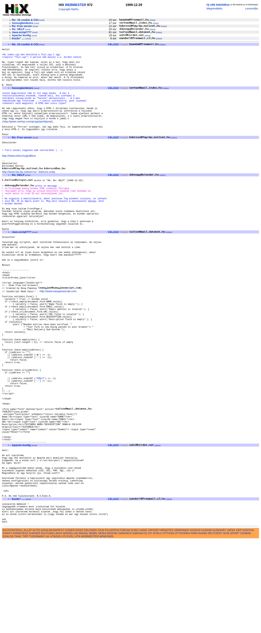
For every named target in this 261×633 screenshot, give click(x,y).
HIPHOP (153, 622)
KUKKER (34, 625)
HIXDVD (195, 622)
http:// (40, 441)
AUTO (36, 622)
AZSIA (45, 622)
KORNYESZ (20, 625)
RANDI (203, 625)
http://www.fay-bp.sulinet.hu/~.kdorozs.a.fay (28, 195)
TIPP (25, 628)
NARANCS (125, 625)
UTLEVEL (68, 628)
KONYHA (248, 622)
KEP (239, 622)
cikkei (152, 20)
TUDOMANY (37, 628)
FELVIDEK (90, 622)
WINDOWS (106, 628)
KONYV (7, 625)
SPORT (234, 625)
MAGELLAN (70, 625)
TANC (18, 628)
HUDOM (206, 622)
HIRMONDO (181, 622)
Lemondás (251, 8)
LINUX (58, 625)
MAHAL (83, 625)
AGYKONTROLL (13, 622)
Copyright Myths (69, 9)
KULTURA (47, 625)
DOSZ (79, 622)
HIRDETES (166, 622)
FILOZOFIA (112, 622)
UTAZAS (55, 628)
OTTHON (168, 625)
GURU (134, 622)
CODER (70, 622)
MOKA (102, 625)
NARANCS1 (140, 625)
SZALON (8, 628)
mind (42, 20)
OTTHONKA (182, 625)
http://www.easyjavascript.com (58, 337)
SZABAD (245, 625)
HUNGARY (219, 622)
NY (150, 625)
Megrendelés (214, 8)
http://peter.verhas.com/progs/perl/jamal (27, 136)
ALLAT (28, 622)
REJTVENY (215, 625)
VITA (77, 628)
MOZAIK (112, 625)
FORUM (125, 622)
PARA (194, 625)
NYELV (157, 625)
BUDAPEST (56, 622)
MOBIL (93, 625)
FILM (101, 622)
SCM (226, 625)
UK (47, 628)
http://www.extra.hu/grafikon (19, 176)
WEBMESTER (75, 5)
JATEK (231, 622)
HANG (143, 622)
